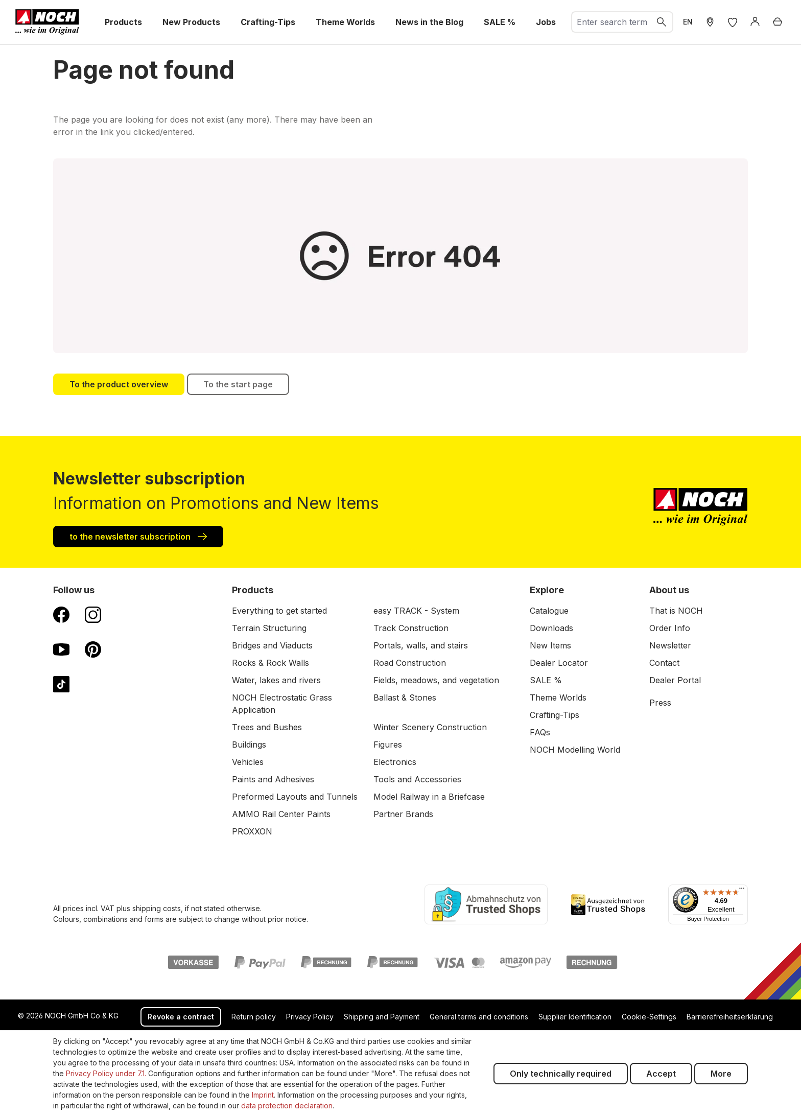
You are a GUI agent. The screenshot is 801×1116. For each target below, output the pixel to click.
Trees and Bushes (267, 727)
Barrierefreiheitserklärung (730, 1016)
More (721, 1073)
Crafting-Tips (554, 715)
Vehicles (248, 762)
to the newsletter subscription (138, 536)
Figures (387, 744)
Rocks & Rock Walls (270, 663)
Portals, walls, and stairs (420, 645)
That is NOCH (676, 611)
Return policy (253, 1016)
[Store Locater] (710, 22)
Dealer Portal (675, 680)
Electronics (394, 762)
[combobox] (611, 22)
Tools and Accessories (417, 779)
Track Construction (411, 628)
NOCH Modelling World (575, 750)
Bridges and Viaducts (272, 645)
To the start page (238, 384)
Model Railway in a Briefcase (429, 797)
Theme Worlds (558, 697)
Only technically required (560, 1073)
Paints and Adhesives (273, 779)
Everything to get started (279, 611)
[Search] (662, 22)
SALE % (546, 680)
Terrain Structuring (269, 628)
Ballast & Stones (404, 697)
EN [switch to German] (688, 21)
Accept (661, 1073)
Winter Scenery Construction (430, 727)
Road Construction (409, 663)
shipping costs (156, 908)
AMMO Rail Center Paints (281, 814)
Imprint (263, 1094)
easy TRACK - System (416, 611)
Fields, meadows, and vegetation (436, 680)
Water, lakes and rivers (276, 680)
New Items (550, 645)
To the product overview (118, 384)
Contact (664, 663)
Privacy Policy (310, 1016)
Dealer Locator (559, 663)
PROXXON (252, 831)
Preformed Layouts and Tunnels (295, 797)
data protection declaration (287, 1105)
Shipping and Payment (381, 1016)
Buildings (249, 744)
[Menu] (742, 891)
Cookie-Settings (649, 1016)
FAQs (540, 732)
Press (660, 703)
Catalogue (549, 611)
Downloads (551, 628)
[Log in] (755, 22)
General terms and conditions (479, 1016)
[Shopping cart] (777, 22)
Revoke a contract (181, 1016)
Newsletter (670, 645)
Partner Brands (403, 814)
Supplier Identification (574, 1016)
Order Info (669, 628)
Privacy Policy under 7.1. (106, 1073)
